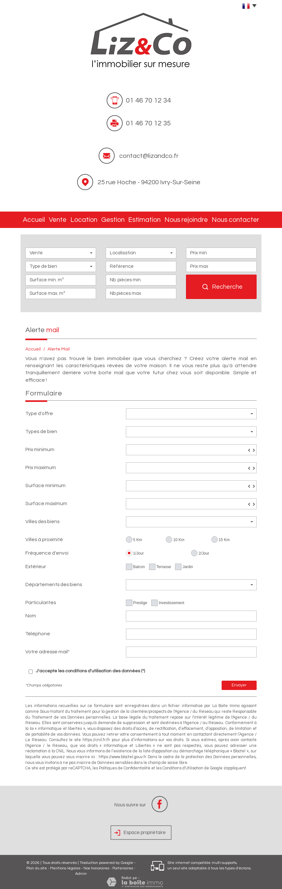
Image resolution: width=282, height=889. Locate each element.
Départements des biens (53, 581)
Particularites (40, 599)
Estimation (154, 218)
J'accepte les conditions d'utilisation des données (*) (90, 668)
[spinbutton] (191, 446)
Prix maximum (40, 464)
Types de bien (41, 428)
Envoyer (239, 682)
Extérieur (35, 563)
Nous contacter (238, 218)
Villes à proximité (44, 536)
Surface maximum (46, 500)
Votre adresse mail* (47, 648)
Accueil (35, 218)
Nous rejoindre (194, 218)
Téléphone (37, 630)
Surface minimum (45, 482)
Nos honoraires (96, 865)
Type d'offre (39, 410)
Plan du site (36, 865)
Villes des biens (42, 518)
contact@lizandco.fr (149, 156)
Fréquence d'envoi (46, 549)
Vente (62, 218)
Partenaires (122, 865)
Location (91, 218)
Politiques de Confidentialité (124, 765)
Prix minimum (39, 446)
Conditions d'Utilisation (183, 765)
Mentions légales (65, 865)
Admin (81, 870)
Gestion (121, 218)
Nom (30, 612)
